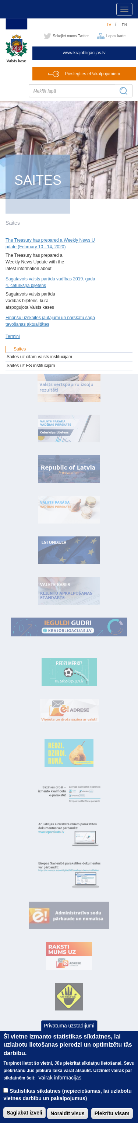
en (124, 25)
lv (109, 25)
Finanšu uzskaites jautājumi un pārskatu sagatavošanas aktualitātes (50, 321)
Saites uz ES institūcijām (31, 365)
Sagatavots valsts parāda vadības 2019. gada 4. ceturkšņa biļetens (50, 282)
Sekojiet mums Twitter (71, 36)
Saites (20, 349)
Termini (13, 336)
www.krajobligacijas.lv (84, 52)
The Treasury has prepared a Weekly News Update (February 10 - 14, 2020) (50, 243)
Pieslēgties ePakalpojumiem (92, 73)
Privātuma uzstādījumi (69, 1035)
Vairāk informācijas (59, 1087)
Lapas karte (115, 36)
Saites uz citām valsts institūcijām (39, 356)
